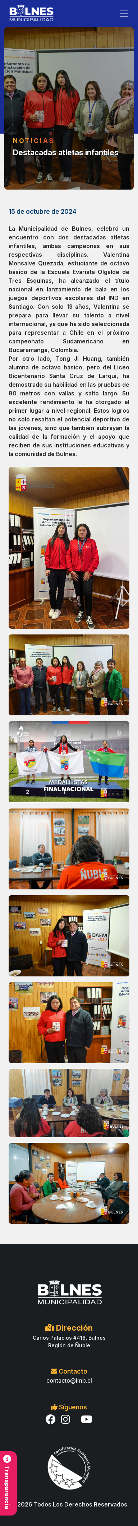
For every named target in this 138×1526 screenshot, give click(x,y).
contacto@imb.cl (69, 1380)
